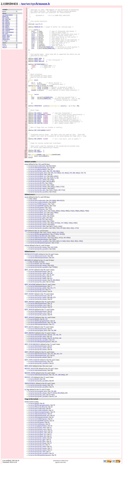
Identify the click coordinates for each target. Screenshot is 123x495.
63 (39, 292)
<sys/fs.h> (39, 27)
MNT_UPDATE (6, 34)
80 (55, 297)
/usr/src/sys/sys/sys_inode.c (38, 210)
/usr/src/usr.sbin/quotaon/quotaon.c (41, 273)
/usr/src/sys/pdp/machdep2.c (38, 199)
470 (51, 210)
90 (71, 271)
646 (51, 327)
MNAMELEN (5, 17)
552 (71, 241)
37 (44, 407)
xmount (4, 54)
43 (51, 295)
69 (53, 411)
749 (86, 241)
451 (51, 246)
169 (59, 220)
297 (67, 405)
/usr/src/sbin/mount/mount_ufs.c (40, 198)
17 (51, 478)
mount (4, 11)
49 (61, 258)
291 (53, 288)
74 (45, 363)
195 (51, 201)
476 (71, 203)
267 (53, 305)
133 (51, 251)
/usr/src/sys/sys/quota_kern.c (39, 203)
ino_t (33, 48)
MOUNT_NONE (6, 41)
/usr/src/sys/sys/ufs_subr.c (38, 220)
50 (56, 264)
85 (51, 368)
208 (57, 201)
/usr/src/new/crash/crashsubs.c (39, 232)
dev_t (33, 98)
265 (58, 384)
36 (46, 403)
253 (55, 203)
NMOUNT (45, 186)
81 (46, 314)
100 (43, 396)
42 (50, 312)
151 (54, 277)
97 (55, 368)
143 (62, 253)
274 (61, 384)
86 (50, 390)
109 (80, 271)
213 (53, 354)
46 (50, 211)
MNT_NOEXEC (6, 24)
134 (53, 370)
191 (57, 208)
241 (56, 405)
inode (39, 103)
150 (51, 415)
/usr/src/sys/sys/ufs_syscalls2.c (39, 222)
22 (52, 440)
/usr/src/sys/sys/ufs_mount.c (38, 217)
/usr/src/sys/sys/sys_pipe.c (38, 211)
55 (40, 419)
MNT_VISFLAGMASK (8, 36)
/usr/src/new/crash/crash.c (38, 196)
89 (43, 349)
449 (53, 232)
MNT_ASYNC (5, 19)
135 (51, 215)
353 (51, 392)
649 (51, 218)
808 (55, 360)
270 (60, 365)
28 (50, 256)
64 (55, 253)
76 (51, 301)
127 (76, 258)
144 (51, 277)
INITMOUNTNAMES (7, 15)
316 (63, 203)
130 (51, 318)
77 (51, 316)
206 (54, 201)
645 (51, 255)
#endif (30, 187)
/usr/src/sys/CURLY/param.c (39, 234)
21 (51, 464)
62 (62, 264)
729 (82, 203)
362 (64, 268)
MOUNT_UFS (5, 43)
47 (54, 264)
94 (71, 258)
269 (74, 253)
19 (51, 473)
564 (77, 203)
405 (55, 206)
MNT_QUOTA (5, 29)
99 (51, 310)
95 (54, 385)
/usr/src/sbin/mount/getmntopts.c (40, 442)
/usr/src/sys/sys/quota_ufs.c (38, 208)
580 (76, 241)
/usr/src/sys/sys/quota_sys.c (38, 206)
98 (75, 271)
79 (53, 297)
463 (66, 203)
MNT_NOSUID (6, 26)
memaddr (34, 107)
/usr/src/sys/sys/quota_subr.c (39, 205)
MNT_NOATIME (6, 21)
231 (52, 199)
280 (59, 405)
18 (50, 471)
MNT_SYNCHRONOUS (8, 33)
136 (57, 365)
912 (60, 230)
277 (61, 217)
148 (65, 253)
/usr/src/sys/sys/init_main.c (38, 201)
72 (55, 208)
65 (57, 253)
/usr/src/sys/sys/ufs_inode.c (38, 215)
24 (53, 271)
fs (38, 100)
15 (51, 480)
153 (52, 241)
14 (44, 290)
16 (38, 261)
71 (51, 234)
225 (56, 372)
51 (39, 227)
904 (50, 196)
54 (63, 258)
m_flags (5, 46)
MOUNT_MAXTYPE (7, 40)
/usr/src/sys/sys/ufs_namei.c (38, 218)
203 (51, 217)
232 (60, 262)
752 (85, 203)
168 (51, 303)
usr (24, 3)
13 (49, 475)
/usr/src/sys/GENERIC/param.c (39, 236)
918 (53, 196)
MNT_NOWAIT (6, 28)
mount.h (44, 3)
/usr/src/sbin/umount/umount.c (39, 269)
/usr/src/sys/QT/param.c (37, 237)
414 (51, 308)
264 (47, 294)
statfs (4, 52)
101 (53, 222)
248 (44, 409)
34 (51, 456)
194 (53, 230)
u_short (34, 38)
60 (67, 258)
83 (67, 271)
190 (54, 384)
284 (54, 310)
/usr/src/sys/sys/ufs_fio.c (37, 213)
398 (51, 286)
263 (44, 294)
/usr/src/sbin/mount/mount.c (38, 268)
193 (49, 213)
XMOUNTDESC (6, 45)
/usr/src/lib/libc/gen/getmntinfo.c (40, 264)
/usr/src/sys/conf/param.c (37, 239)
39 (54, 435)
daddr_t (34, 43)
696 (81, 241)
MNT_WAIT (5, 38)
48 (52, 211)
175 (54, 318)
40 (51, 205)
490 (74, 203)
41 (51, 208)
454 (62, 241)
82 (51, 365)
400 (55, 242)
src (28, 3)
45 (52, 425)
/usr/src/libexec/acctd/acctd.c (39, 266)
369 (54, 353)
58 (60, 264)
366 (67, 268)
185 (52, 203)
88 (54, 198)
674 (54, 327)
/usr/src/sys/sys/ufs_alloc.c (38, 305)
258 (58, 203)
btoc (47, 125)
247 (60, 268)
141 (48, 262)
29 (53, 258)
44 (50, 305)
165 (59, 256)
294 (66, 423)
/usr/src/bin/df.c (35, 262)
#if (29, 184)
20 (51, 437)
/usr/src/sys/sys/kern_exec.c (38, 335)
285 (57, 241)
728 (52, 360)
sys (33, 3)
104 (39, 194)
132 (54, 256)
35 (50, 220)
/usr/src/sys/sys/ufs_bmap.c (38, 307)
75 (51, 335)
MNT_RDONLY (6, 31)
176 (51, 353)
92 (45, 382)
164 (69, 253)
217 (56, 273)
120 (54, 365)
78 (44, 324)
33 (51, 242)
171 (62, 220)
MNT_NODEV (5, 22)
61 (51, 268)
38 (49, 399)
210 (56, 217)
